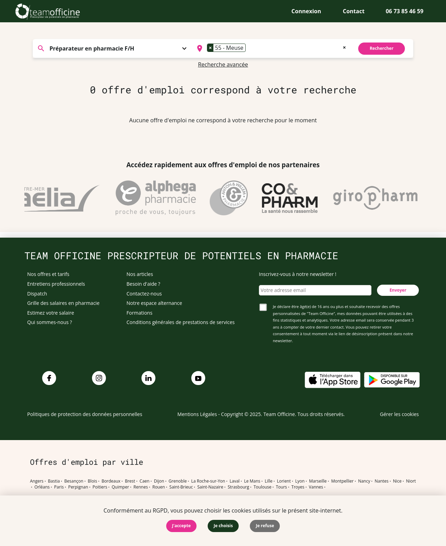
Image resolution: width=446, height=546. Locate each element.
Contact (353, 11)
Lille (268, 481)
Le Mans (252, 481)
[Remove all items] (344, 46)
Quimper (120, 487)
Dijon (159, 481)
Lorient (284, 481)
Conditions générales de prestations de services (180, 322)
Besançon (74, 481)
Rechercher (381, 48)
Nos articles (139, 274)
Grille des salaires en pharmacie (63, 303)
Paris (59, 487)
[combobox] (270, 48)
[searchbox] (249, 48)
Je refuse (265, 526)
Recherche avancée (223, 64)
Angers (37, 481)
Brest (130, 481)
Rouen (158, 487)
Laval (235, 481)
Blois (92, 481)
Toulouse (262, 487)
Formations (139, 312)
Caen (144, 481)
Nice (397, 481)
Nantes (382, 481)
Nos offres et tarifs (48, 274)
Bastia (54, 481)
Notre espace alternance (154, 303)
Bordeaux (110, 481)
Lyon (300, 481)
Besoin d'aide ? (143, 283)
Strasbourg (238, 487)
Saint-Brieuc (181, 487)
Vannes (316, 487)
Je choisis (223, 526)
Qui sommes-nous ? (49, 322)
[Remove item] (210, 48)
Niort (411, 481)
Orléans (42, 487)
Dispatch (37, 293)
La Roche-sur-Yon (208, 481)
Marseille (318, 481)
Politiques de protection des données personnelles (84, 414)
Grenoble (178, 481)
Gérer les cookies (399, 414)
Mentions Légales (197, 414)
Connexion (306, 11)
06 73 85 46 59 (404, 11)
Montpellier (342, 481)
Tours (281, 487)
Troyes (297, 487)
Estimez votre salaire (50, 312)
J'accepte (181, 526)
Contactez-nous (144, 293)
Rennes (140, 487)
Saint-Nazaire (210, 487)
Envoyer (398, 290)
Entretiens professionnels (56, 283)
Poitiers (100, 487)
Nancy (364, 481)
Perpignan (78, 487)
